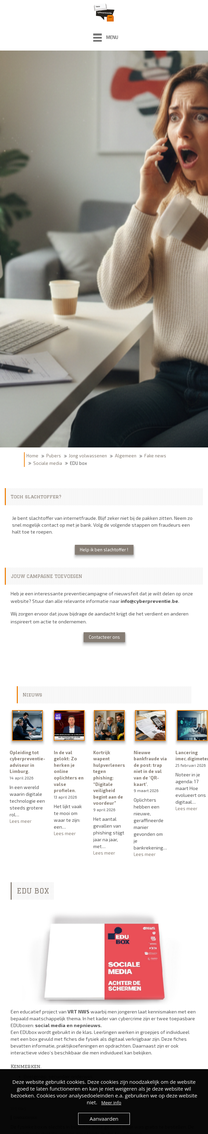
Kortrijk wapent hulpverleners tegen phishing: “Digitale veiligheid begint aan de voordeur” (109, 778)
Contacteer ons (104, 637)
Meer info (111, 1103)
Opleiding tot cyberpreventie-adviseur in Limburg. (27, 762)
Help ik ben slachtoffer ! (104, 549)
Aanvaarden (103, 1118)
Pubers (53, 455)
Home (32, 455)
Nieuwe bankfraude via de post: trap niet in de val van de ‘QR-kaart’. (150, 768)
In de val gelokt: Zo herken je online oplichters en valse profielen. (69, 771)
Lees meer (27, 821)
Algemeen (125, 455)
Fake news (155, 455)
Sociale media (47, 463)
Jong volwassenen (88, 455)
